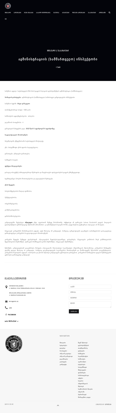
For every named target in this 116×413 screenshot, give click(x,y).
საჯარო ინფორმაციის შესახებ (83, 383)
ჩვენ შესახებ (28, 13)
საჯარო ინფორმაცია (43, 13)
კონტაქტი (102, 13)
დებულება (81, 351)
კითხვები (63, 362)
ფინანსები (82, 373)
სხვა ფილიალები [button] (12, 321)
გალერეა (56, 13)
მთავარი (8, 13)
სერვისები (17, 13)
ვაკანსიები (92, 13)
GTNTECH (108, 404)
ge (6, 19)
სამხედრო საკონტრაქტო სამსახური (83, 356)
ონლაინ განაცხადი (66, 356)
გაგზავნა (74, 311)
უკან (58, 67)
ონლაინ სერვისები (78, 13)
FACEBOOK (10, 315)
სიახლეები (65, 13)
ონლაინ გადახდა (65, 354)
